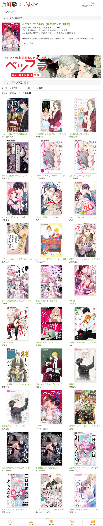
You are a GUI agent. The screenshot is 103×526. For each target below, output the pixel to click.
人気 (28, 88)
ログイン (92, 4)
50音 (41, 88)
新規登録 (85, 4)
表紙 (28, 93)
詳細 (13, 93)
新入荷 (14, 88)
